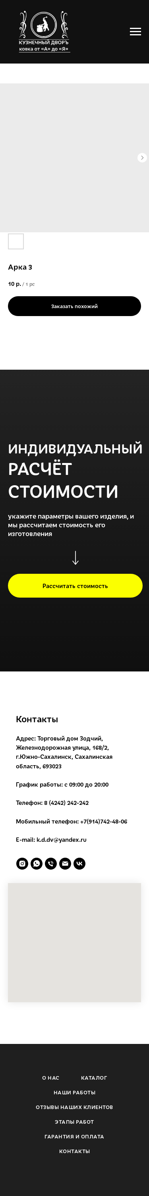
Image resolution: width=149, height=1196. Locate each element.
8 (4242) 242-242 (66, 802)
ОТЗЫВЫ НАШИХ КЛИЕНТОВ (74, 1107)
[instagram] (22, 864)
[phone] (51, 864)
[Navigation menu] (135, 32)
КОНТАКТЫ (74, 1151)
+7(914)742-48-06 (103, 821)
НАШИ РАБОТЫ (75, 1092)
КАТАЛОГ (94, 1077)
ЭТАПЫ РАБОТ (74, 1122)
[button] (75, 586)
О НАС (51, 1077)
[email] (65, 864)
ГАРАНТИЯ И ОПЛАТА (74, 1136)
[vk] (79, 864)
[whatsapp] (37, 864)
